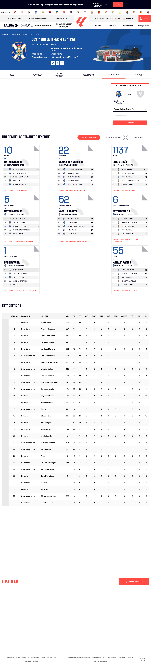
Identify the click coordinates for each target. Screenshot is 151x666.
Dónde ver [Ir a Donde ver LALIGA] (60, 19)
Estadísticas (128, 26)
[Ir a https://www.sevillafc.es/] (134, 12)
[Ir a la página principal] (81, 28)
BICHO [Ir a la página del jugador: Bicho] (15, 285)
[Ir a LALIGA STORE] (112, 18)
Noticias (112, 26)
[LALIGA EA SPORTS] (11, 25)
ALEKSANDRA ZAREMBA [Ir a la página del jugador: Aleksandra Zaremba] (130, 180)
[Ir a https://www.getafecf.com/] (57, 12)
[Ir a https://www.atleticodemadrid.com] (22, 12)
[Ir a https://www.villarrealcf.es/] (148, 12)
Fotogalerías (143, 26)
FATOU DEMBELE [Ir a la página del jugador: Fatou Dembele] (128, 184)
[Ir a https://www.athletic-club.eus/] (15, 12)
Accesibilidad (96, 657)
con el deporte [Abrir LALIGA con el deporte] (37, 19)
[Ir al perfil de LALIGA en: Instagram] (62, 63)
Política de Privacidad (125, 657)
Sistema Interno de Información (78, 657)
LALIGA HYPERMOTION (113, 137)
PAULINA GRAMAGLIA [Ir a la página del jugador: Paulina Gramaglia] (21, 177)
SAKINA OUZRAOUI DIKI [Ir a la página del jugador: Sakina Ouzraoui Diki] (21, 230)
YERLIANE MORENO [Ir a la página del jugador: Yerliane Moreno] (20, 273)
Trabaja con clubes (31, 661)
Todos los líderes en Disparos (72, 190)
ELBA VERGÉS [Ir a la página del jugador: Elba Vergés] (18, 233)
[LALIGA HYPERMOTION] (27, 25)
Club (12, 75)
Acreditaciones (33, 657)
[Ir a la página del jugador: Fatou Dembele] (139, 204)
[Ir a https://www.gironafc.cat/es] (64, 12)
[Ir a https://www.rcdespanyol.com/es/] (92, 12)
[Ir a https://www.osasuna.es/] (29, 12)
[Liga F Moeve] (43, 25)
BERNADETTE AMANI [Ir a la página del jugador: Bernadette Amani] (75, 184)
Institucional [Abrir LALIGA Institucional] (12, 19)
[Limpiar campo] (145, 109)
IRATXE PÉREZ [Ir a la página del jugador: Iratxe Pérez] (18, 180)
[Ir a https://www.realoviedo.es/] (120, 12)
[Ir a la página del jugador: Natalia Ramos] (31, 155)
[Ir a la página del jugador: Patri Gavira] (31, 255)
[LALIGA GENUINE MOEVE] (63, 25)
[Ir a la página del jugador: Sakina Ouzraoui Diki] (85, 155)
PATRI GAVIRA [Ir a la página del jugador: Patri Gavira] (127, 177)
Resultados (88, 75)
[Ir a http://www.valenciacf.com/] (141, 12)
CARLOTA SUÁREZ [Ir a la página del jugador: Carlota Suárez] (19, 173)
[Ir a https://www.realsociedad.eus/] (127, 12)
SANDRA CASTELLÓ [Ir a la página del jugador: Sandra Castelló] (20, 281)
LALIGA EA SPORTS (89, 137)
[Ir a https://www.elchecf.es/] (43, 12)
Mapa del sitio (21, 657)
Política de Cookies (100, 661)
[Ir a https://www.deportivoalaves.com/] (36, 12)
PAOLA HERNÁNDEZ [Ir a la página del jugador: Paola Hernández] (129, 233)
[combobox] (130, 109)
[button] (11, 25)
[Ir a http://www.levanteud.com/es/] (71, 12)
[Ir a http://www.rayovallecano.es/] (78, 12)
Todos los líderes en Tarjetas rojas (20, 291)
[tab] (88, 137)
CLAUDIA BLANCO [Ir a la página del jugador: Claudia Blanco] (19, 184)
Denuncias (10, 657)
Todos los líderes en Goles (16, 190)
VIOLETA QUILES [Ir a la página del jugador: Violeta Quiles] (19, 222)
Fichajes (139, 75)
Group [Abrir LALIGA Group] (97, 19)
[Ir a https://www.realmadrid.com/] (113, 12)
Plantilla (37, 75)
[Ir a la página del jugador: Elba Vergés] (139, 155)
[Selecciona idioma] (129, 19)
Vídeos (98, 26)
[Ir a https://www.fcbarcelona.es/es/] (50, 12)
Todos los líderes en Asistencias (19, 241)
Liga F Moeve (137, 137)
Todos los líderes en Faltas (125, 291)
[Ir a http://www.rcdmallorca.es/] (99, 12)
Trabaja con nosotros (48, 657)
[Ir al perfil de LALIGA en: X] (53, 63)
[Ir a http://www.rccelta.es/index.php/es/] (85, 12)
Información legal (109, 657)
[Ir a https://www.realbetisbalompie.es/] (106, 12)
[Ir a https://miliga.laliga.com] (144, 18)
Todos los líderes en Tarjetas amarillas (130, 240)
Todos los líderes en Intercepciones (75, 241)
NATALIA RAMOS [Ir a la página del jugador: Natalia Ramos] (73, 173)
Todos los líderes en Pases (125, 190)
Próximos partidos (59, 75)
